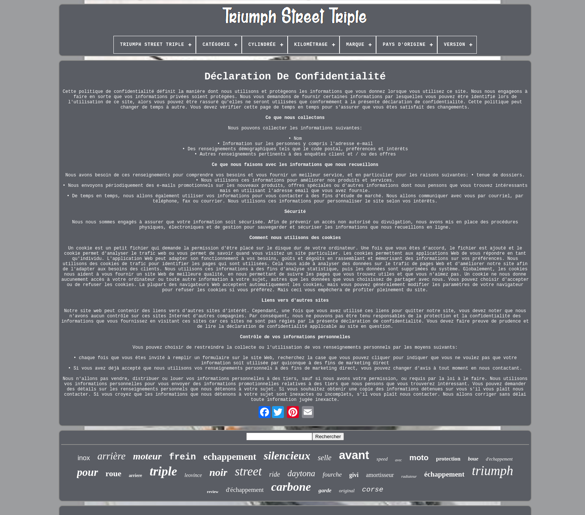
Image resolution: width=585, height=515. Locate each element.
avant (354, 455)
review (213, 491)
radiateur (409, 476)
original (346, 490)
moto (418, 457)
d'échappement (245, 489)
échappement (444, 474)
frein (182, 457)
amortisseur (380, 475)
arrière (111, 456)
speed (382, 459)
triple (163, 471)
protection (448, 459)
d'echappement (499, 459)
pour (87, 472)
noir (218, 472)
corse (372, 490)
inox (84, 458)
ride (274, 474)
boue (473, 459)
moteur (147, 456)
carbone (291, 486)
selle (325, 457)
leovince (193, 475)
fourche (332, 474)
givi (354, 475)
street (248, 471)
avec (398, 460)
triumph (492, 471)
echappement (229, 457)
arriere (135, 475)
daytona (301, 473)
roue (113, 473)
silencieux (287, 455)
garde (324, 490)
